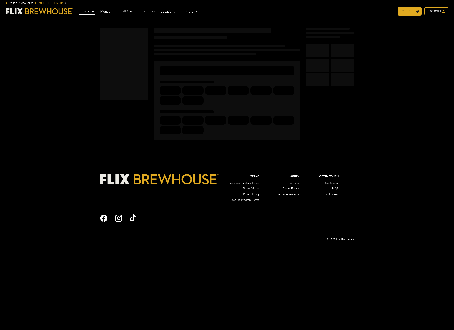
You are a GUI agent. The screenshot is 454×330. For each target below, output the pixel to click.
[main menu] (138, 11)
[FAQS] (335, 188)
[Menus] (107, 11)
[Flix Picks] (148, 11)
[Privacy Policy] (251, 194)
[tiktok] (133, 218)
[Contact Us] (332, 183)
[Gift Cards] (128, 11)
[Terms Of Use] (251, 188)
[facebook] (104, 218)
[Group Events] (291, 188)
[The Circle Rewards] (287, 194)
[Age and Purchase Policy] (244, 183)
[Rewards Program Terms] (244, 200)
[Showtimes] (87, 11)
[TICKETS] (410, 11)
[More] (191, 11)
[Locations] (170, 11)
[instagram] (118, 218)
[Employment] (331, 194)
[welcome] (436, 11)
